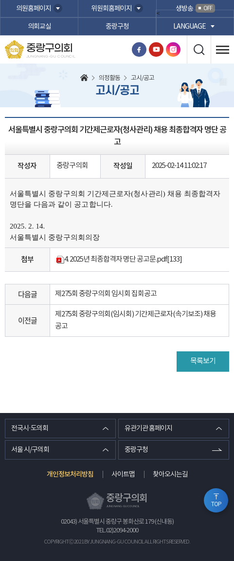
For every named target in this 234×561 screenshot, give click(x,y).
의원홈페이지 (33, 9)
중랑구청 (117, 27)
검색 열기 (199, 49)
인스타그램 (173, 49)
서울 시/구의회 (30, 450)
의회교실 (39, 27)
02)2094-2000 (122, 530)
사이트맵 (123, 474)
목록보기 (203, 361)
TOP (216, 504)
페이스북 (139, 49)
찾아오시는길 (170, 474)
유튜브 (156, 49)
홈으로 (84, 78)
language (189, 27)
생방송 (195, 8)
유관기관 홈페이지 (148, 428)
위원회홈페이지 (111, 9)
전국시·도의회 (29, 428)
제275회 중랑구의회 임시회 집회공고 (106, 294)
